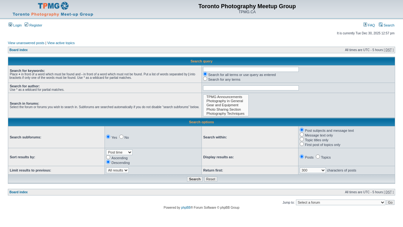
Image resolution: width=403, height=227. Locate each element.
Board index (18, 50)
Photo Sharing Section (226, 110)
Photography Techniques (226, 114)
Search (386, 25)
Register (33, 25)
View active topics (61, 43)
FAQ (369, 25)
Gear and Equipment (226, 105)
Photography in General (226, 101)
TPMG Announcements (226, 97)
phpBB (185, 207)
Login (15, 25)
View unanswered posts (26, 43)
